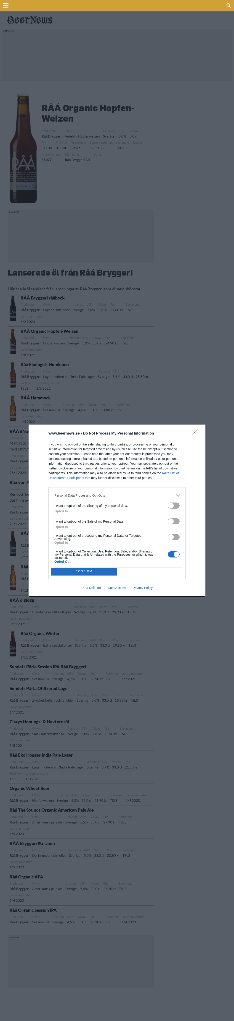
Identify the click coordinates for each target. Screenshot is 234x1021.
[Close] (196, 433)
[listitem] (117, 495)
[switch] (174, 506)
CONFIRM (84, 571)
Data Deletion (91, 588)
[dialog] (117, 510)
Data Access (117, 588)
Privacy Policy (143, 588)
